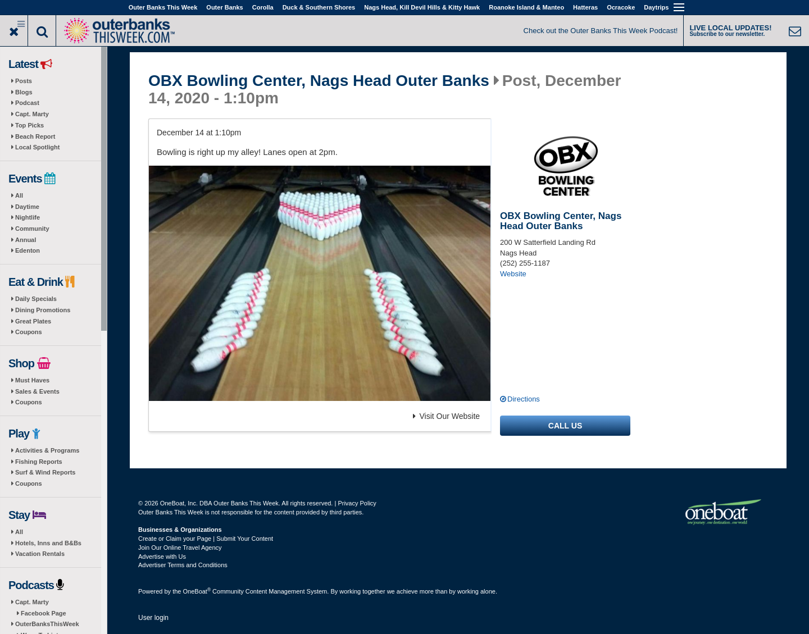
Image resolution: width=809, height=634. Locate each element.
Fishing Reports (38, 461)
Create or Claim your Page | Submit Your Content (205, 538)
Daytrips (656, 7)
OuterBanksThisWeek (47, 624)
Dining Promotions (42, 310)
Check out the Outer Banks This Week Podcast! (601, 30)
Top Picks (29, 125)
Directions (523, 399)
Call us (565, 425)
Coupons (28, 332)
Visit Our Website (446, 416)
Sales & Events (37, 391)
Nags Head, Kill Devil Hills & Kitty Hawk (422, 7)
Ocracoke (621, 7)
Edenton (27, 250)
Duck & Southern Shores (319, 7)
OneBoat (197, 591)
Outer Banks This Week (163, 7)
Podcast (27, 102)
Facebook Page (43, 613)
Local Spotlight (37, 147)
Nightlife (27, 217)
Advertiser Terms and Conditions (183, 565)
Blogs (24, 92)
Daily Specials (36, 298)
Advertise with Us (162, 556)
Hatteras (585, 7)
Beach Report (35, 136)
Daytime (27, 206)
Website (513, 274)
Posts (23, 80)
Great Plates (33, 321)
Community (32, 228)
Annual (25, 239)
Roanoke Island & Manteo (526, 7)
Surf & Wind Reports (45, 472)
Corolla (263, 7)
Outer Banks (224, 7)
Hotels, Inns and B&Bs (48, 543)
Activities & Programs (47, 450)
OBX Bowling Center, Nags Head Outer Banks (318, 80)
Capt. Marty (32, 114)
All (19, 195)
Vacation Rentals (40, 553)
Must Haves (32, 380)
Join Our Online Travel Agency (180, 547)
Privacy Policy (357, 503)
